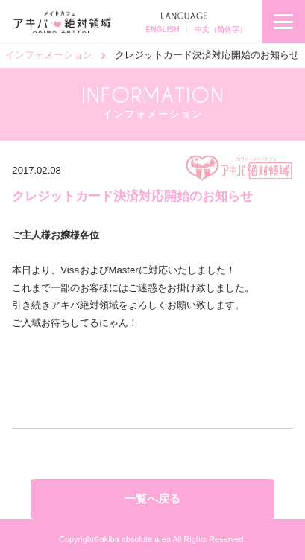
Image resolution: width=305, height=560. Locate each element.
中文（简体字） (221, 29)
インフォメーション (48, 54)
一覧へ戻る (152, 498)
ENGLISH (162, 29)
